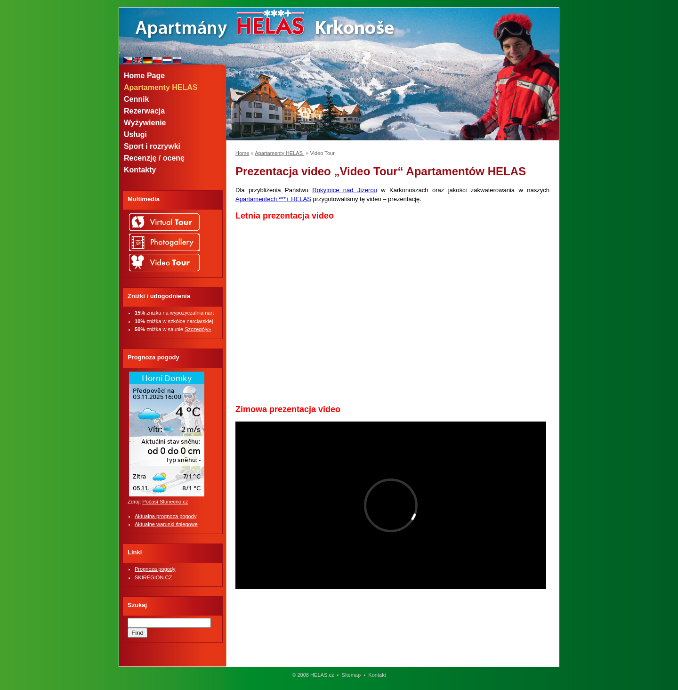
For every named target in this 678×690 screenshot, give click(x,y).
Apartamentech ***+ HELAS (273, 199)
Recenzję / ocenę (154, 158)
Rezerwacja (144, 111)
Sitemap (351, 675)
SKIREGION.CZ (153, 577)
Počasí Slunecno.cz (165, 501)
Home (242, 153)
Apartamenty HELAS (279, 153)
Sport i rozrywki (152, 146)
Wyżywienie (145, 123)
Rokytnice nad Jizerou (344, 190)
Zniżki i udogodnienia (159, 296)
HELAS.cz (322, 675)
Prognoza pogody (155, 569)
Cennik (136, 99)
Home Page (144, 76)
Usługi (135, 134)
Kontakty (140, 170)
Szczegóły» (198, 329)
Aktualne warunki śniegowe (166, 524)
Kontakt (377, 675)
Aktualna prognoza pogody (165, 516)
